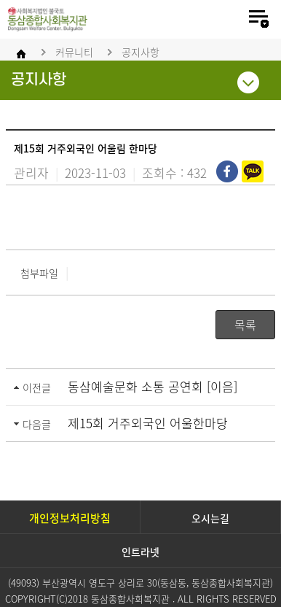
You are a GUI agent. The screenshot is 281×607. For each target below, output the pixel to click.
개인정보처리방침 (70, 518)
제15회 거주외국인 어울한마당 (148, 423)
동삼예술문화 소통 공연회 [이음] (152, 386)
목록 (245, 324)
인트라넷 (140, 551)
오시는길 (210, 518)
